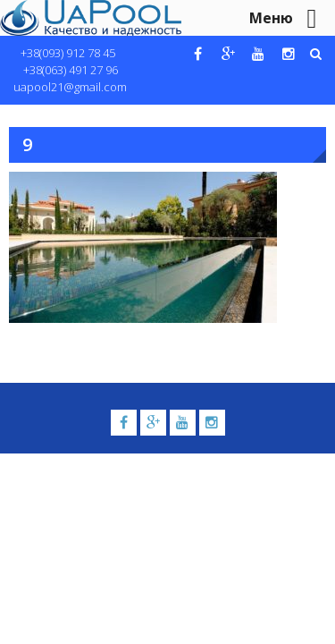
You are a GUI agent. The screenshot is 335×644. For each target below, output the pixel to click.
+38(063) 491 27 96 (70, 70)
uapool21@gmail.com (70, 87)
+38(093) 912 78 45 (68, 53)
